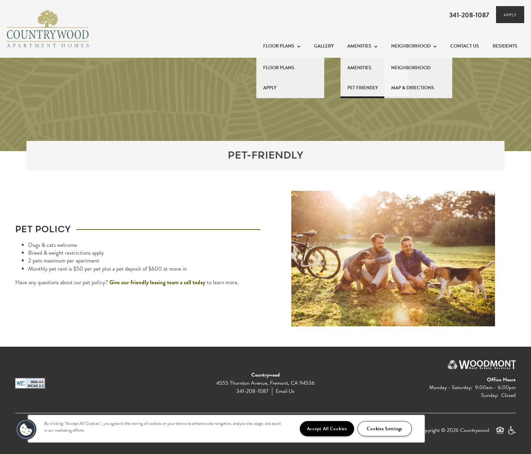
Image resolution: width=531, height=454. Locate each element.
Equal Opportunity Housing (500, 433)
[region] (226, 428)
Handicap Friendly (512, 433)
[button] (26, 429)
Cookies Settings (384, 428)
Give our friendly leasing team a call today (157, 282)
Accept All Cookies (327, 428)
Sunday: (489, 395)
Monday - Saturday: (450, 387)
